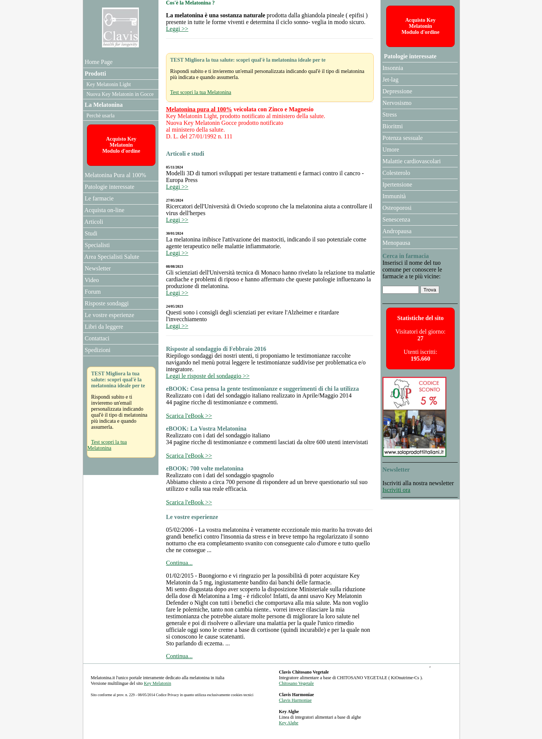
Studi (90, 233)
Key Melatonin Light (108, 84)
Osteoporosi (396, 208)
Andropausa (396, 231)
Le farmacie (98, 198)
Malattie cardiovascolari (411, 161)
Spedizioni (96, 350)
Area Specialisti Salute (111, 256)
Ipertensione (397, 184)
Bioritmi (392, 126)
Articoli (93, 222)
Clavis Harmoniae (295, 700)
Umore (390, 149)
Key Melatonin (157, 683)
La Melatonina (103, 105)
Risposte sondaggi (106, 303)
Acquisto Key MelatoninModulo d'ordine (421, 26)
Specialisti (96, 245)
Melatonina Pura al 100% (114, 175)
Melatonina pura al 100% (199, 109)
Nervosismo (396, 103)
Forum (92, 291)
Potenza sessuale (402, 138)
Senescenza (396, 219)
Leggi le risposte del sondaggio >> (208, 376)
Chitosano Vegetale (296, 683)
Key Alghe (288, 722)
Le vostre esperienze (108, 315)
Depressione (397, 91)
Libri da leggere (103, 326)
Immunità (394, 196)
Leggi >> (177, 29)
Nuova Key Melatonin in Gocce (119, 94)
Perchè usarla (100, 115)
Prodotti (94, 73)
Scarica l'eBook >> (189, 416)
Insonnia (392, 68)
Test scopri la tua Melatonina (200, 92)
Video (91, 280)
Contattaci (96, 338)
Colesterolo (396, 173)
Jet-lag (390, 79)
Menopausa (396, 243)
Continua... (179, 563)
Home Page (98, 62)
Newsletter (97, 268)
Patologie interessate (409, 56)
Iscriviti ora (396, 490)
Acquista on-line (103, 210)
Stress (389, 114)
